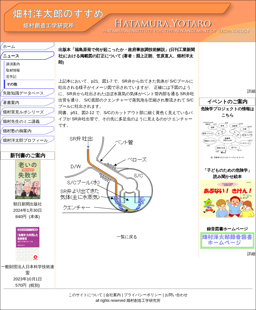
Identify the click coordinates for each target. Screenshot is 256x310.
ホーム (9, 46)
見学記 (11, 76)
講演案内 (13, 64)
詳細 (251, 91)
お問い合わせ (176, 295)
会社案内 (113, 295)
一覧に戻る (127, 236)
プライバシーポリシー (143, 295)
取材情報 (13, 70)
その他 (12, 84)
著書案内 (11, 102)
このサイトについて (85, 295)
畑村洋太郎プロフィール (25, 140)
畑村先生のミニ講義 (21, 121)
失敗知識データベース (23, 93)
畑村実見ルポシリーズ (23, 112)
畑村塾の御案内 (17, 131)
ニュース (11, 56)
